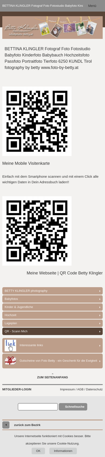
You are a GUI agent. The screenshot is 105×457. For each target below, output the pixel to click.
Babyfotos (11, 299)
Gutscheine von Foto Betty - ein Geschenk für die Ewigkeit (51, 361)
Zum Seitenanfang (52, 376)
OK (38, 451)
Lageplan (11, 323)
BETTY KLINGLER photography (26, 290)
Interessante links (24, 345)
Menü (92, 6)
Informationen (63, 451)
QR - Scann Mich (16, 331)
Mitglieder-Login (16, 389)
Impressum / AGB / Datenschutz (81, 389)
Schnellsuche (74, 406)
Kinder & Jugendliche (19, 307)
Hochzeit (10, 315)
